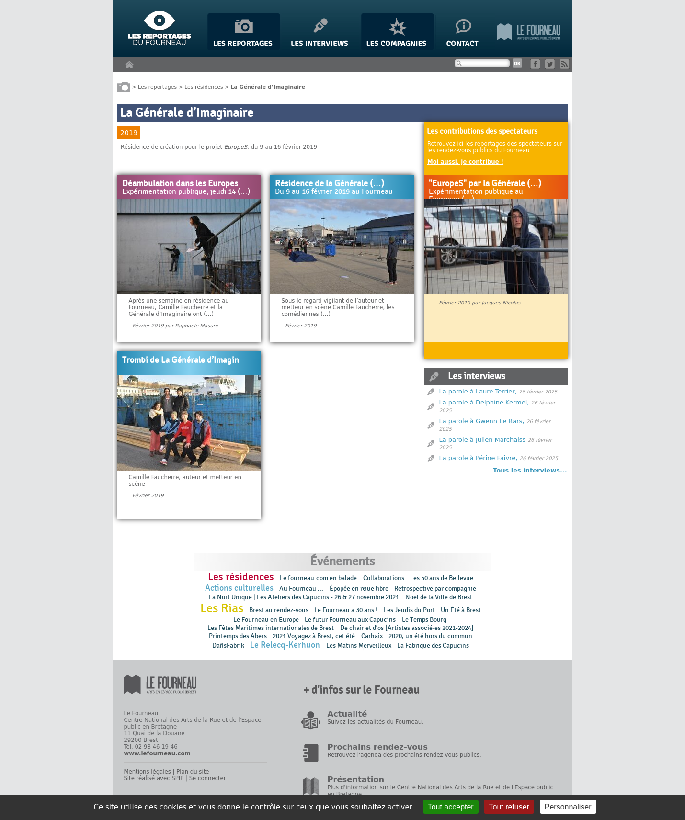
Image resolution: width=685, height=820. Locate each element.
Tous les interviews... (530, 470)
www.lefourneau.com (157, 753)
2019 (128, 132)
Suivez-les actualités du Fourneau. (375, 722)
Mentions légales (147, 771)
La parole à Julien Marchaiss (482, 439)
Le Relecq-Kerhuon (285, 645)
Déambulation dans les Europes (180, 184)
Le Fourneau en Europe (266, 620)
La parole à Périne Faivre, (478, 457)
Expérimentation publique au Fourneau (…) (476, 195)
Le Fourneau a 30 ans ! (345, 610)
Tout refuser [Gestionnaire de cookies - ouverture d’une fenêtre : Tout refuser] (509, 807)
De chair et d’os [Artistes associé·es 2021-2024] (407, 628)
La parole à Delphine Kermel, (484, 402)
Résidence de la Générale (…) (329, 184)
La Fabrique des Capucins (433, 645)
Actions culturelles (239, 588)
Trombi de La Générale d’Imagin (180, 360)
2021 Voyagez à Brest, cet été (314, 636)
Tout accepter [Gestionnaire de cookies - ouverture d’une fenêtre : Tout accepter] (451, 807)
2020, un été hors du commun (430, 636)
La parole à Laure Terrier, (478, 391)
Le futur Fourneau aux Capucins (350, 620)
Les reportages (157, 86)
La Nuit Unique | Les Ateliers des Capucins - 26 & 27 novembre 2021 (304, 597)
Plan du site (192, 771)
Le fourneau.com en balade (318, 578)
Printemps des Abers (238, 636)
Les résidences (203, 86)
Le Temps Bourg (425, 620)
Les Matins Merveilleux (358, 645)
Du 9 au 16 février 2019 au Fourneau (334, 192)
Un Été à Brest (461, 610)
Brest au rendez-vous (278, 610)
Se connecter (207, 778)
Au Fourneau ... (301, 588)
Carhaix (372, 636)
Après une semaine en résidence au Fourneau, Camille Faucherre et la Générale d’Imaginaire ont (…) (178, 307)
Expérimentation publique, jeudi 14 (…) (186, 192)
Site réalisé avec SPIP (153, 778)
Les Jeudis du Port (409, 610)
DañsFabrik (228, 645)
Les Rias (221, 608)
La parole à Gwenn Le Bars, (482, 421)
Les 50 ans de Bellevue (441, 578)
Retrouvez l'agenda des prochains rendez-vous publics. (404, 755)
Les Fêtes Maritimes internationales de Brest (270, 628)
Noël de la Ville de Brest (438, 597)
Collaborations (383, 578)
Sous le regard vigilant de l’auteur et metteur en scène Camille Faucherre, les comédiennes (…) (337, 307)
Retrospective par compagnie (435, 588)
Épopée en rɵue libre (359, 588)
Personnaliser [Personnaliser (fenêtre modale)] (568, 807)
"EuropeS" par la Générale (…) (485, 184)
